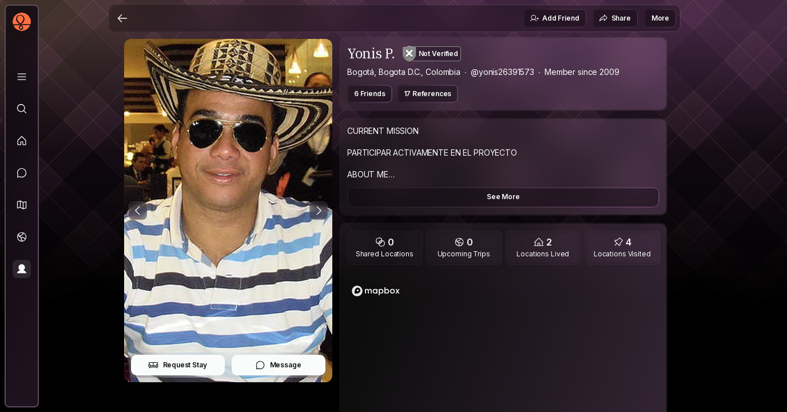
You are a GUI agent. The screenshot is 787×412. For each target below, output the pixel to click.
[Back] (122, 18)
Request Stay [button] (177, 365)
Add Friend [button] (554, 18)
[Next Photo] (318, 210)
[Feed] (22, 141)
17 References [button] (428, 93)
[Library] (22, 77)
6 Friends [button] (369, 93)
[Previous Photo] (138, 210)
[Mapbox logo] (376, 291)
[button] (22, 205)
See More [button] (503, 196)
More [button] (660, 18)
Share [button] (615, 18)
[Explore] (22, 109)
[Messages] (22, 173)
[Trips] (22, 237)
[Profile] (22, 269)
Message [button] (278, 365)
